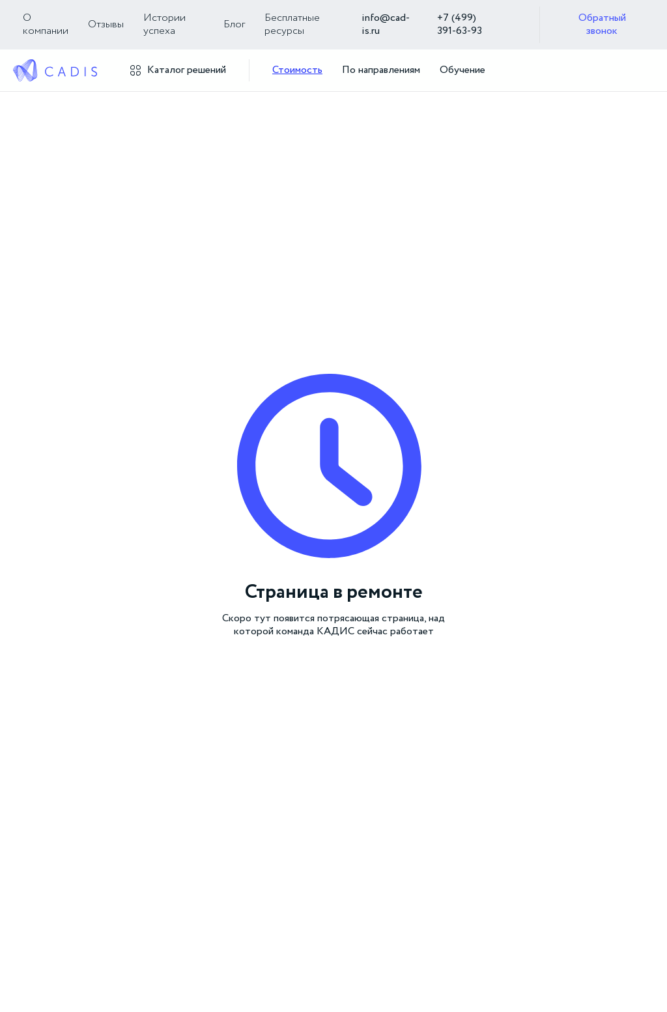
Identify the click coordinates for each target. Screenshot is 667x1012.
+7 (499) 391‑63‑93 (459, 24)
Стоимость (297, 70)
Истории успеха (164, 24)
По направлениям (381, 70)
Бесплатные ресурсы (292, 24)
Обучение (462, 70)
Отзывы (106, 25)
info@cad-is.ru (386, 24)
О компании (45, 24)
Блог (234, 25)
